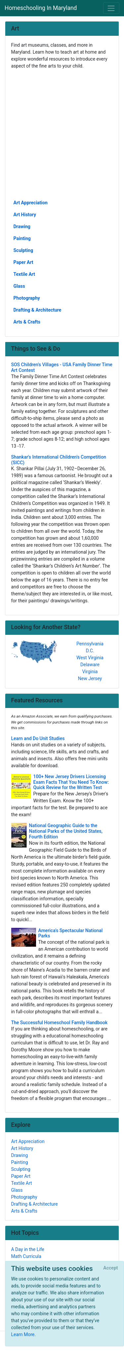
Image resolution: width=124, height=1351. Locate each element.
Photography (27, 298)
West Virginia (89, 657)
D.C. (90, 650)
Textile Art (24, 274)
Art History (25, 214)
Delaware (90, 664)
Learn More (23, 1334)
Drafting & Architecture (38, 310)
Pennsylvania (89, 643)
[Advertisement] (62, 134)
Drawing (22, 226)
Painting (22, 238)
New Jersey (90, 678)
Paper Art (23, 262)
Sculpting (23, 250)
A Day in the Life (27, 1249)
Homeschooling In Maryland (41, 8)
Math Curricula (26, 1256)
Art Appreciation (31, 202)
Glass (19, 286)
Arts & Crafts (27, 322)
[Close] (111, 1268)
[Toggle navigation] (111, 8)
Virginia (90, 671)
